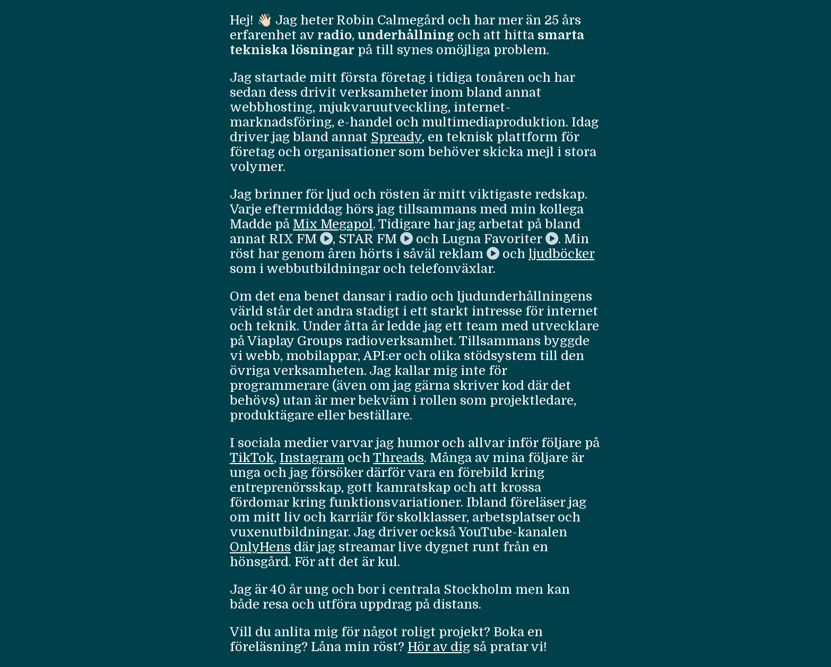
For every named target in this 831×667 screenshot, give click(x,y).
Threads (398, 457)
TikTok (252, 457)
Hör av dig (439, 646)
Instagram (312, 457)
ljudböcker (561, 253)
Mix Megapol (333, 224)
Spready (396, 137)
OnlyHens (260, 547)
